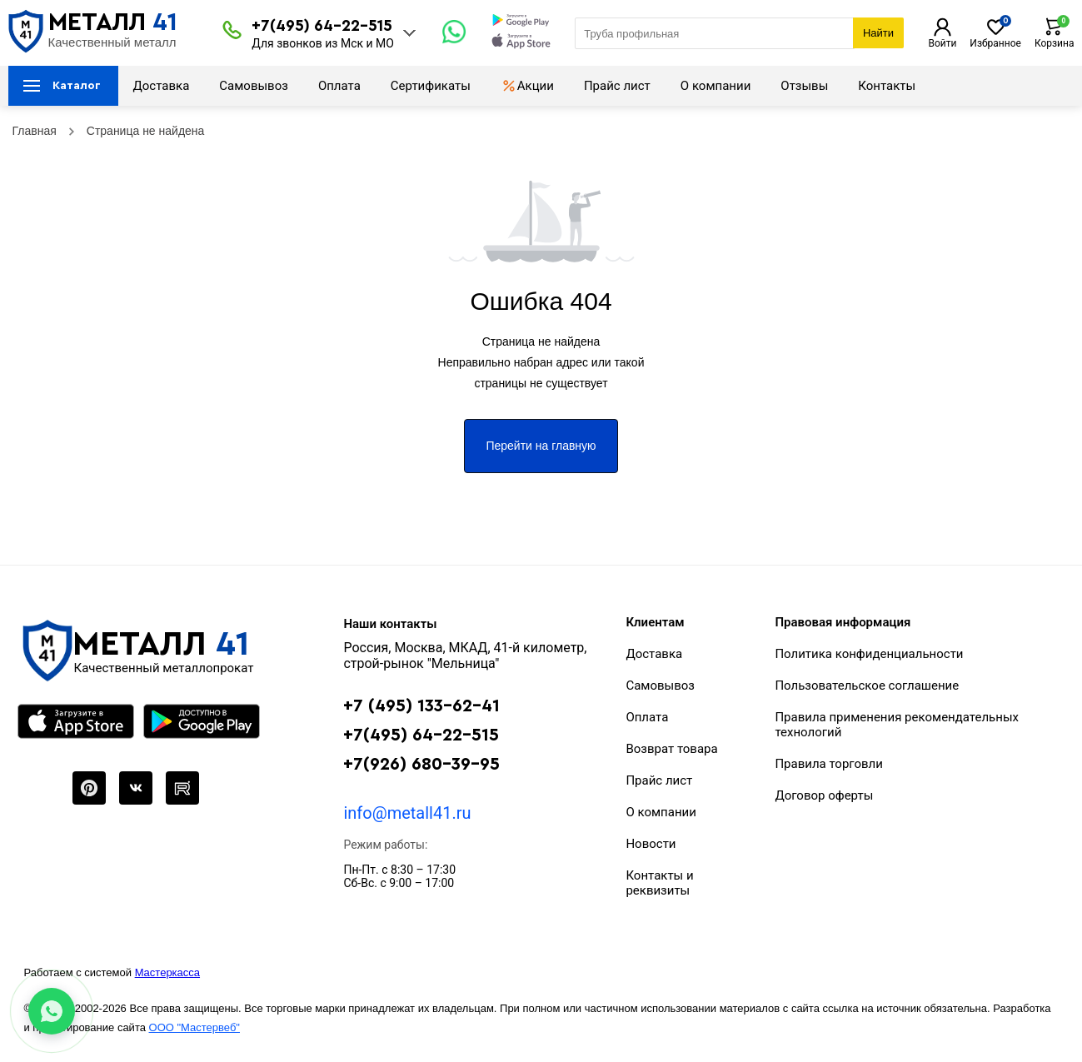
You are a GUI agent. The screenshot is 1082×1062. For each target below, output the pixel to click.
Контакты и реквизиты (659, 883)
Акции (527, 85)
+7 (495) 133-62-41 (421, 706)
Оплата (339, 85)
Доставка (161, 85)
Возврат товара (671, 748)
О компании (715, 85)
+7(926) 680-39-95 (421, 764)
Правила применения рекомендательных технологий (897, 725)
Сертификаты (431, 85)
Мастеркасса (167, 972)
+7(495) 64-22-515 (322, 26)
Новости (651, 843)
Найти (878, 33)
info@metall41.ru (407, 813)
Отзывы (804, 85)
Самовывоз (253, 85)
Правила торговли (829, 763)
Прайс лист (617, 85)
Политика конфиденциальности (869, 653)
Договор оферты (824, 795)
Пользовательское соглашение (867, 685)
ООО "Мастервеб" (194, 1027)
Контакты (886, 85)
